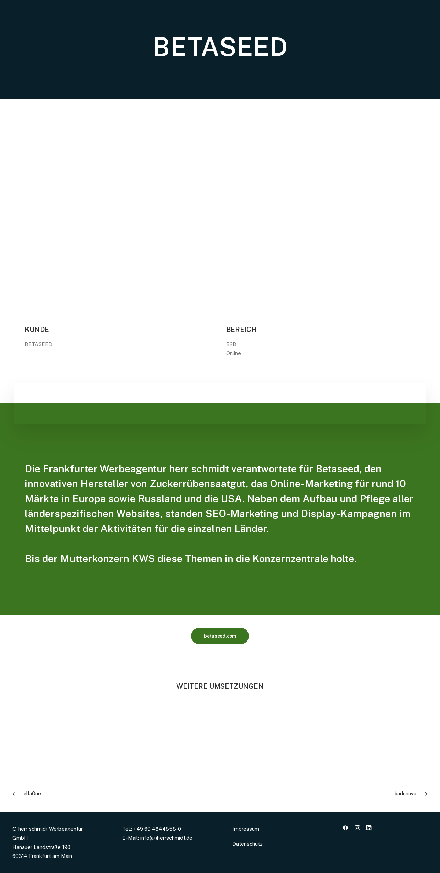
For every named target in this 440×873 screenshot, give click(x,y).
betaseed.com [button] (220, 636)
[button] (345, 828)
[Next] (345, 794)
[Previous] (95, 794)
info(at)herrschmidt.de (166, 838)
